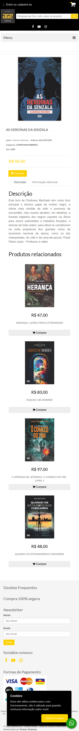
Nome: (7, 615)
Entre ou (11, 4)
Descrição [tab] (20, 182)
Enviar (9, 642)
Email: (7, 628)
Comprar (18, 173)
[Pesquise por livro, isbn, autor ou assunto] (43, 16)
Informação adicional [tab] (44, 182)
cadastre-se (24, 4)
